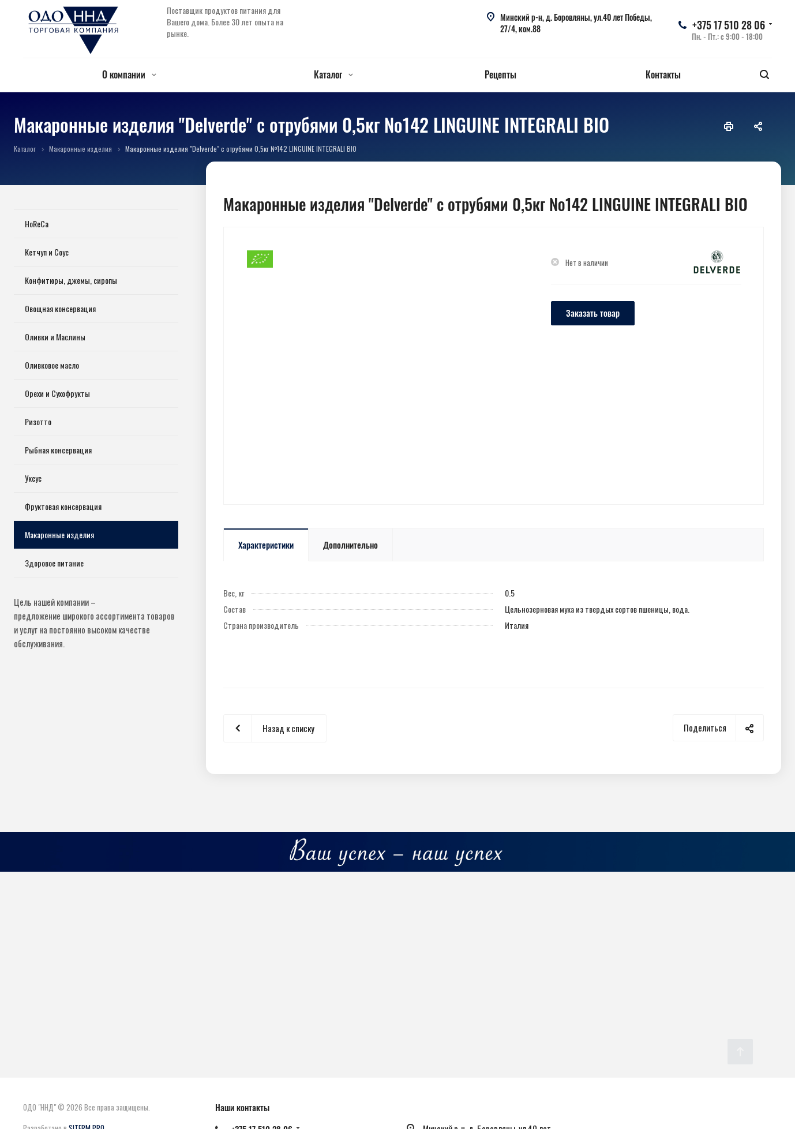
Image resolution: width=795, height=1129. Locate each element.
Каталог (333, 74)
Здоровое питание (54, 563)
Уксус (33, 478)
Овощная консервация (60, 308)
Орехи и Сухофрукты (57, 393)
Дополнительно (350, 544)
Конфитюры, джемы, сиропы (71, 280)
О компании (129, 74)
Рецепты (500, 74)
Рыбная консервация (58, 450)
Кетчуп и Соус (47, 252)
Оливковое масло (52, 365)
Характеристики (266, 544)
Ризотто (38, 421)
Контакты (663, 74)
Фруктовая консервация (63, 506)
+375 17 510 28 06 (728, 24)
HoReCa (36, 223)
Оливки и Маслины (55, 337)
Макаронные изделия (59, 534)
